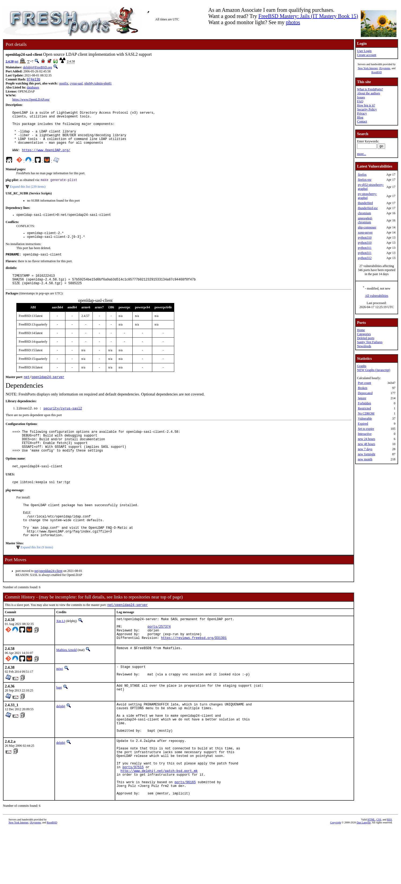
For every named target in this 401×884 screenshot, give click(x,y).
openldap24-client (50, 601)
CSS (378, 875)
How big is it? (366, 105)
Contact (362, 121)
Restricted (364, 408)
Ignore (362, 398)
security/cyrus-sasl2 (62, 425)
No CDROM (366, 413)
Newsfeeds (364, 346)
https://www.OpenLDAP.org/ (31, 100)
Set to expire (366, 429)
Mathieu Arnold (66, 685)
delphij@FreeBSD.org (37, 67)
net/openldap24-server (127, 635)
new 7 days (365, 449)
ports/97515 (133, 817)
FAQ (360, 101)
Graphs (361, 366)
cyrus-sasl (76, 84)
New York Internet (368, 68)
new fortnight (366, 454)
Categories (364, 334)
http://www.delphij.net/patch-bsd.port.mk (159, 821)
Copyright (335, 877)
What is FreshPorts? (370, 89)
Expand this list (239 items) (28, 196)
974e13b (33, 79)
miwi (59, 704)
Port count (364, 383)
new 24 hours (366, 439)
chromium (364, 213)
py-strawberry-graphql (367, 196)
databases (33, 88)
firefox (362, 174)
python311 (365, 248)
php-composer (367, 227)
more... (361, 154)
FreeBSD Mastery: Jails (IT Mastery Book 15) (308, 16)
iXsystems (384, 68)
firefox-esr (365, 180)
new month (365, 459)
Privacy (362, 113)
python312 (365, 258)
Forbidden (364, 403)
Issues (361, 97)
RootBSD (377, 72)
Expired (363, 424)
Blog (360, 117)
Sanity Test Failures (370, 342)
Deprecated (365, 393)
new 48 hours (366, 444)
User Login (364, 51)
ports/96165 (185, 835)
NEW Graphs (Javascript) (373, 370)
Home (361, 330)
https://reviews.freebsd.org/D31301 (194, 673)
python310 (365, 237)
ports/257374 (158, 659)
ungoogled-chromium (365, 220)
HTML (371, 875)
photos (293, 22)
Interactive (365, 434)
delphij (60, 743)
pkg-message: (15, 513)
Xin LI (60, 652)
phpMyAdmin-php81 (98, 84)
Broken (362, 388)
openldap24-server (48, 393)
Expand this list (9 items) (37, 577)
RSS (389, 875)
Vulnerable (365, 418)
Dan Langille (363, 877)
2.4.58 (10, 61)
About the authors (368, 93)
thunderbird (365, 203)
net (16, 61)
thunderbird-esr (368, 208)
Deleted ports (365, 338)
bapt (59, 724)
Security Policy (367, 109)
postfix (63, 84)
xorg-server (365, 232)
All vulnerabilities (376, 296)
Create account (366, 55)
